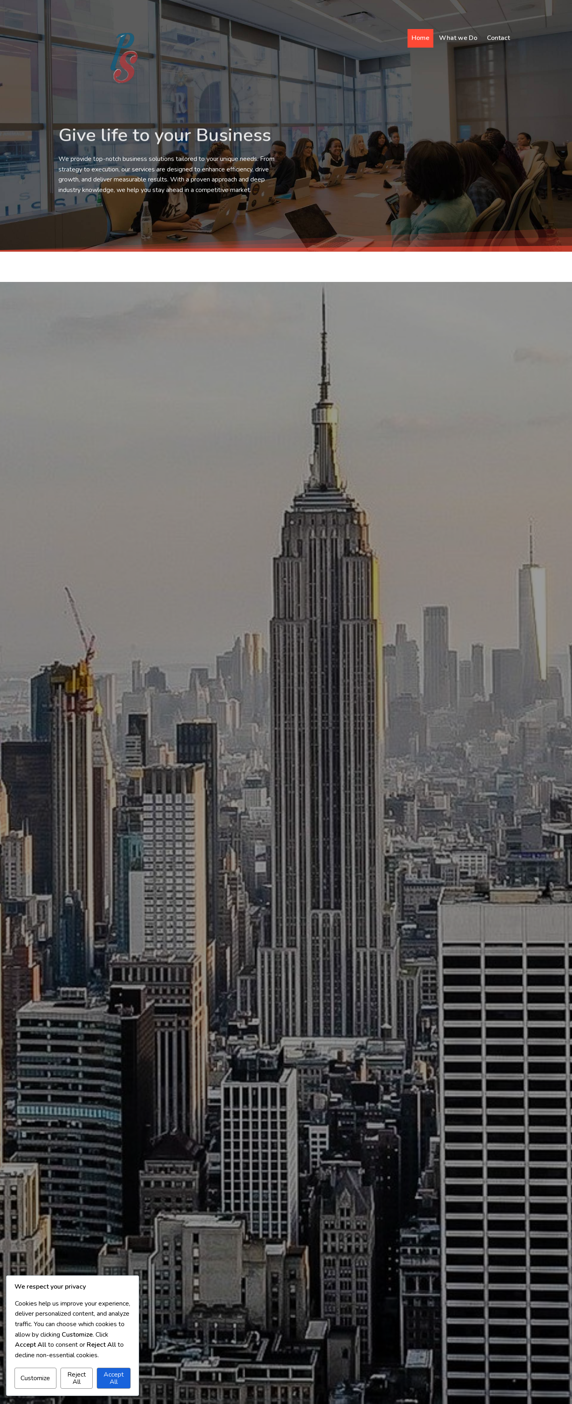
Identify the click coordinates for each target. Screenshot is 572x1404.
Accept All (114, 1378)
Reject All (76, 1378)
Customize (35, 1378)
